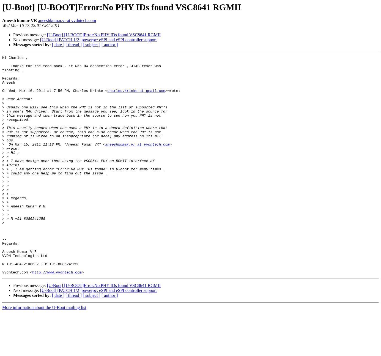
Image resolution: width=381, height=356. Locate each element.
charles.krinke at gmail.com (136, 97)
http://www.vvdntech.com (56, 315)
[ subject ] (91, 44)
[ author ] (110, 44)
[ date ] (58, 44)
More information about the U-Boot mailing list (44, 351)
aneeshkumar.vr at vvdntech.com (67, 20)
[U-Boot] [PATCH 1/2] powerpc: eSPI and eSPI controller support (98, 39)
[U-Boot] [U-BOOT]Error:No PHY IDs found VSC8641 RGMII (104, 34)
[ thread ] (73, 44)
